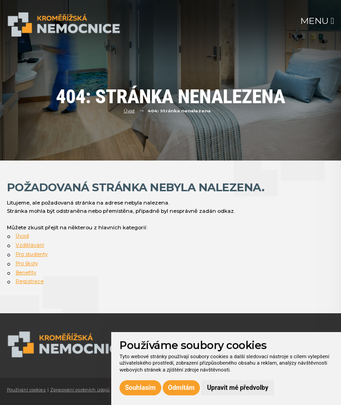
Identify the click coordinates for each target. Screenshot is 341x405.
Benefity (26, 273)
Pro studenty (32, 254)
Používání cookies (26, 389)
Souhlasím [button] (140, 387)
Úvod (129, 110)
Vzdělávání (30, 245)
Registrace (30, 281)
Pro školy (27, 263)
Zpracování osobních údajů (80, 389)
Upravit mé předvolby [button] (237, 387)
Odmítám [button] (181, 387)
